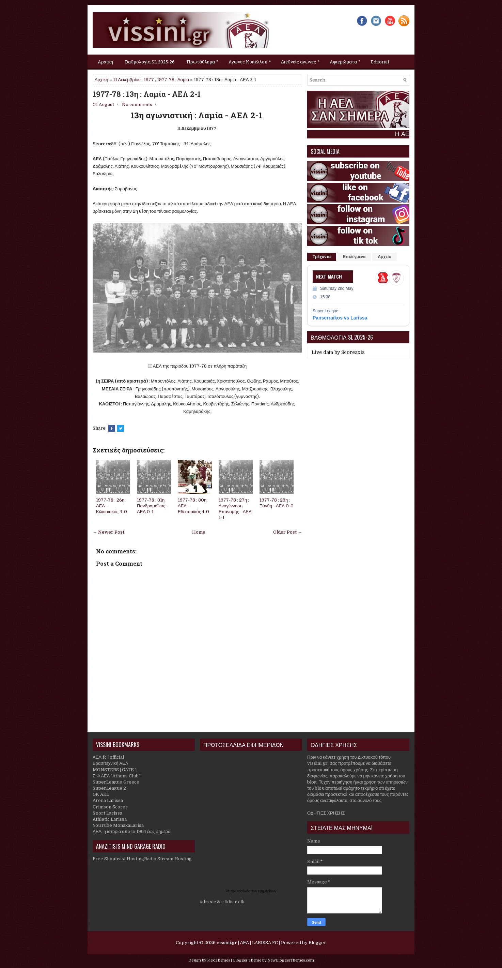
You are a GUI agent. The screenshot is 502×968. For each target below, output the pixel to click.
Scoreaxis (353, 352)
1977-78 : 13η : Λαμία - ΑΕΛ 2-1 (147, 94)
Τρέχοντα (322, 256)
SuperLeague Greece (116, 782)
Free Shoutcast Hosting (118, 858)
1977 (149, 79)
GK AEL (101, 794)
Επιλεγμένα (354, 256)
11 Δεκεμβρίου (127, 79)
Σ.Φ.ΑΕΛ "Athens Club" (116, 775)
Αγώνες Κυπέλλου (251, 60)
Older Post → (287, 532)
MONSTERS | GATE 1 (115, 769)
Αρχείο (384, 256)
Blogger (317, 942)
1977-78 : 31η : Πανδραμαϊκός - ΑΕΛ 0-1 (152, 505)
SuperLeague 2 (109, 788)
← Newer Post (108, 532)
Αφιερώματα (347, 60)
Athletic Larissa (110, 819)
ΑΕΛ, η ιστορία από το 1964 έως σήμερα (132, 831)
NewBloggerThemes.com (290, 960)
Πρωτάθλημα (204, 60)
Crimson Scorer (110, 806)
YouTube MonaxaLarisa (118, 825)
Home (198, 532)
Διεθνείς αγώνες (302, 60)
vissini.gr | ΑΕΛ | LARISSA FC (247, 942)
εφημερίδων (267, 891)
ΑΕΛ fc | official (108, 757)
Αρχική (105, 62)
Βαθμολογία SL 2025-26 (150, 62)
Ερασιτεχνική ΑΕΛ (110, 763)
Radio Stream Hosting (168, 858)
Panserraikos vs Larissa (340, 318)
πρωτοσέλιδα (241, 891)
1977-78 (165, 79)
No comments (137, 104)
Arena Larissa (108, 800)
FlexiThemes (218, 960)
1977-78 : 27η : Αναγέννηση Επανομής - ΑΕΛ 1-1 (235, 508)
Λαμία (183, 79)
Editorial (380, 62)
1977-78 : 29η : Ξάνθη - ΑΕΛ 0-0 (277, 502)
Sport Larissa (107, 813)
